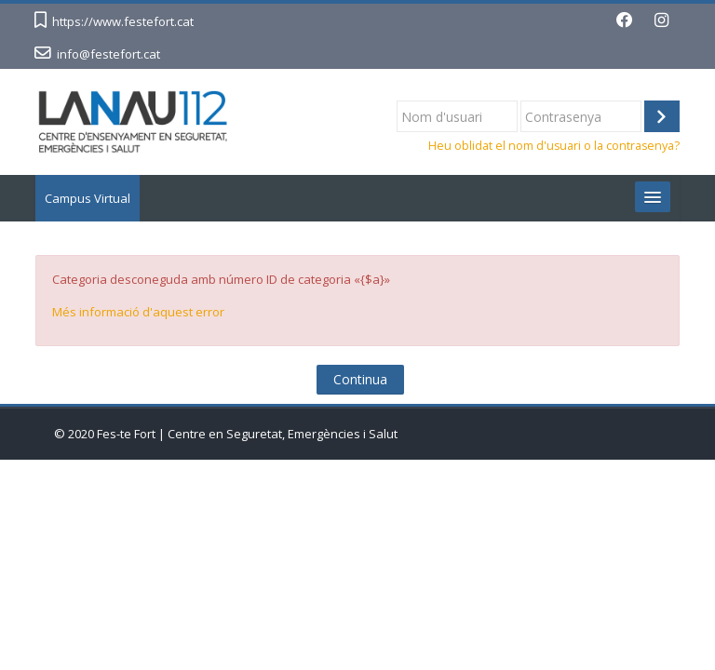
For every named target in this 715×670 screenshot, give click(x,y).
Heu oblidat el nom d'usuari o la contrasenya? (554, 146)
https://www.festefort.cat (123, 21)
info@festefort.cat (108, 54)
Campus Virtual (87, 198)
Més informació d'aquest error (138, 311)
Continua (360, 379)
